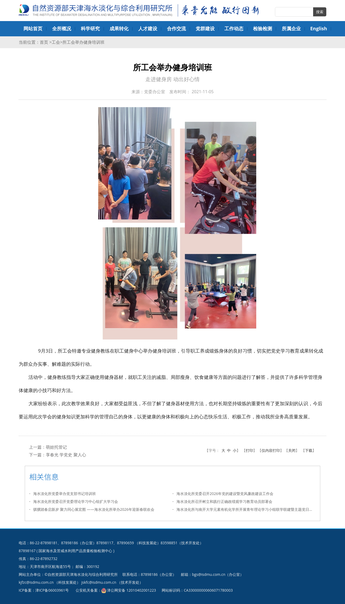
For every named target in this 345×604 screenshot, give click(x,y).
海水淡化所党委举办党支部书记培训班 (64, 493)
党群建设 (205, 28)
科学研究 (90, 28)
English (318, 28)
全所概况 (61, 28)
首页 (44, 42)
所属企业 (291, 28)
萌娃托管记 (56, 447)
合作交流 (176, 28)
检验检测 (262, 28)
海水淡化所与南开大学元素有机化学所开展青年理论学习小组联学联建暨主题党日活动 (246, 509)
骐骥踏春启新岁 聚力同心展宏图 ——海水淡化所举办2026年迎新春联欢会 (93, 509)
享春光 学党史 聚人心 (66, 454)
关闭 (291, 450)
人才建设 (147, 28)
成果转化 (119, 28)
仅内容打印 (271, 450)
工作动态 (233, 28)
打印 (249, 450)
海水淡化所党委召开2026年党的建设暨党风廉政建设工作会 (224, 493)
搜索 (319, 11)
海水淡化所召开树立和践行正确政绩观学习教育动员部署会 (224, 501)
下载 (308, 450)
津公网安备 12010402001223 (131, 589)
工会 (56, 42)
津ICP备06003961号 (52, 589)
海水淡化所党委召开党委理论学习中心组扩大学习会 (75, 501)
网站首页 (32, 28)
